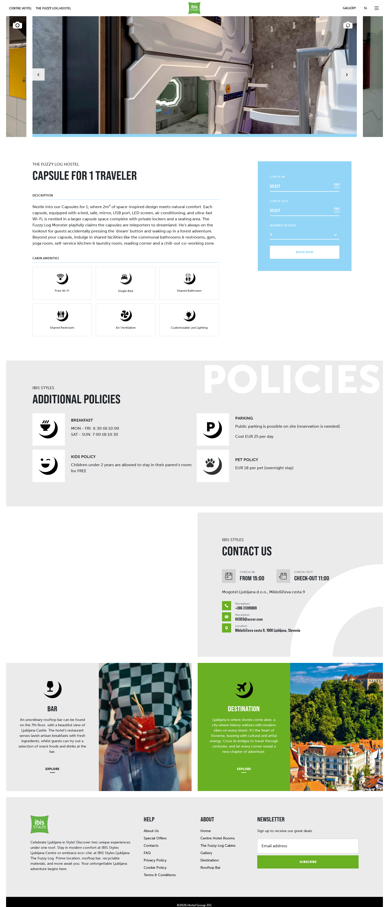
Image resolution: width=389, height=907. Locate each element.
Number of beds (283, 212)
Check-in (277, 164)
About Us (151, 818)
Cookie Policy (155, 855)
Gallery (349, 8)
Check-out (279, 188)
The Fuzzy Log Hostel (53, 8)
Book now (304, 239)
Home (205, 818)
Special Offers (155, 825)
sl (365, 8)
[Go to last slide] (38, 68)
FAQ (147, 840)
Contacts (151, 833)
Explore (52, 756)
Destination (209, 847)
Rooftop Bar (210, 855)
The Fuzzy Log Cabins (217, 833)
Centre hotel (20, 8)
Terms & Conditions (160, 862)
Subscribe (308, 849)
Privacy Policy (155, 847)
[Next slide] (347, 68)
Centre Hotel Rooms (217, 825)
